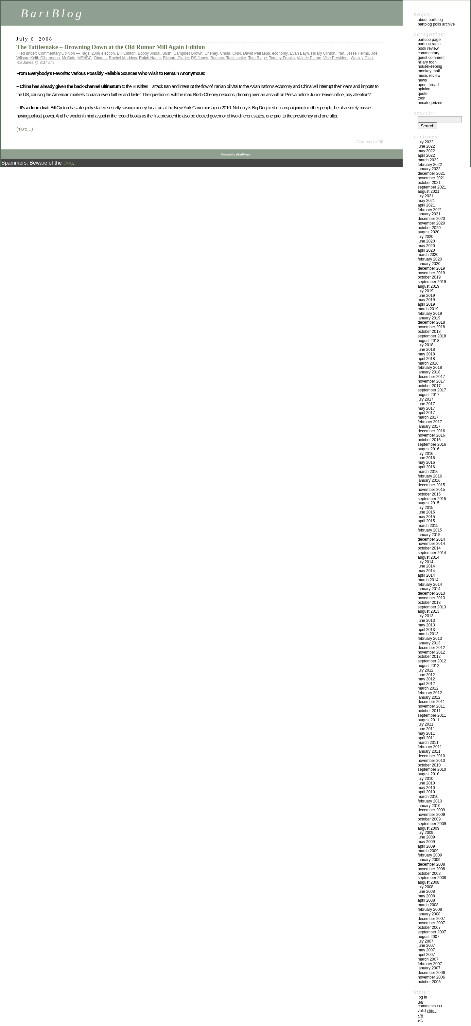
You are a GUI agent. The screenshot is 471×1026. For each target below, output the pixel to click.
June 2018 (426, 349)
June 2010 (426, 783)
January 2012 (429, 697)
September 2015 (432, 498)
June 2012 (426, 675)
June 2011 (426, 729)
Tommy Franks (282, 58)
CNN (236, 53)
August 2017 (428, 394)
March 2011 (428, 742)
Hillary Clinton (323, 53)
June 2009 (426, 837)
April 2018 (426, 358)
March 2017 (428, 417)
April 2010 (426, 792)
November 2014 (431, 543)
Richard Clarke (176, 58)
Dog (68, 163)
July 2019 (425, 291)
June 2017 (426, 404)
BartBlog (52, 13)
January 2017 (429, 426)
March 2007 (428, 959)
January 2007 (429, 968)
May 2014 (426, 570)
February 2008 (430, 909)
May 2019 (426, 299)
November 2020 (431, 223)
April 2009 (426, 846)
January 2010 (429, 805)
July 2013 (425, 616)
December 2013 (431, 593)
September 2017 (432, 390)
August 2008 (428, 882)
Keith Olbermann (45, 58)
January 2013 (429, 643)
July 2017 (425, 399)
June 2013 (426, 620)
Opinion (68, 53)
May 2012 (426, 679)
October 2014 (429, 548)
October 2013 (429, 602)
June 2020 (426, 241)
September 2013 (432, 607)
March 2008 (428, 905)
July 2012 (425, 670)
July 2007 (425, 941)
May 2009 (426, 841)
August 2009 (428, 828)
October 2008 (429, 873)
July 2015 (425, 507)
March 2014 (428, 580)
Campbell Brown (188, 53)
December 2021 (431, 173)
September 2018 (432, 336)
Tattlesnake (236, 58)
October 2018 (429, 331)
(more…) (24, 129)
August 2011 (428, 720)
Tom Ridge (257, 58)
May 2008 (426, 896)
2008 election (103, 53)
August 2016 (428, 449)
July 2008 (425, 887)
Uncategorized (430, 102)
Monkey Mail (429, 71)
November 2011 (431, 706)
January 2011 (429, 751)
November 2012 (431, 652)
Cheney (211, 53)
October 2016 (429, 440)
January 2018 (429, 372)
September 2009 (432, 823)
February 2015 (430, 530)
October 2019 (429, 277)
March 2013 (428, 634)
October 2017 (429, 386)
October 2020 (429, 227)
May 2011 (426, 733)
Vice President (335, 58)
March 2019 (428, 309)
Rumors (217, 58)
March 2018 (428, 363)
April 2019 (426, 304)
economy (280, 53)
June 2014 (426, 566)
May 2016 (426, 462)
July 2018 (425, 345)
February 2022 (430, 164)
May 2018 (426, 354)
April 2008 (426, 900)
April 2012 (426, 683)
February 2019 (430, 313)
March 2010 (428, 796)
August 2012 (428, 665)
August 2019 (428, 286)
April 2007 (426, 954)
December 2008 (431, 864)
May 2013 (426, 625)
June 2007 (426, 945)
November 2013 (431, 598)
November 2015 (431, 489)
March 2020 (428, 254)
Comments (430, 1006)
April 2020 (426, 250)
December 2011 (431, 701)
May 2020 (426, 245)
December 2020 (431, 218)
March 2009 (428, 851)
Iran (341, 53)
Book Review (428, 48)
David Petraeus (256, 53)
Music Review (429, 75)
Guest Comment (431, 57)
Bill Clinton (126, 53)
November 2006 (431, 977)
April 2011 (426, 738)
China (225, 53)
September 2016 (432, 444)
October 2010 (429, 765)
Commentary (49, 53)
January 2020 (429, 263)
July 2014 (425, 562)
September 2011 (432, 715)
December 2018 (431, 322)
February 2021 (430, 209)
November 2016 (431, 435)
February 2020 (430, 259)
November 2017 (431, 381)
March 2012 (428, 688)
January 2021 (429, 214)
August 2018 (428, 340)
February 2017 (430, 422)
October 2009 (429, 819)
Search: (424, 112)
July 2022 (425, 142)
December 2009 (431, 810)
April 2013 (426, 629)
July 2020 (425, 236)
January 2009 (429, 859)
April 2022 (426, 155)
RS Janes (199, 58)
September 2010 (432, 769)
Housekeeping (430, 66)
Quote (422, 93)
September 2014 (432, 552)
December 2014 (431, 539)
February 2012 (430, 693)
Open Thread (428, 84)
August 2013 (428, 611)
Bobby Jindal (149, 53)
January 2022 (429, 169)
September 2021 (432, 187)
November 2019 (431, 273)
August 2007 (428, 936)
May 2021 (426, 200)
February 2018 (430, 367)
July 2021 (425, 196)
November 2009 (431, 814)
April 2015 (426, 521)
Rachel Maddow (123, 58)
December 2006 (431, 972)
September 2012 (432, 661)
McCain (68, 58)
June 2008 (426, 891)
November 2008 (431, 869)
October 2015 (429, 494)
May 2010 (426, 787)
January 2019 (429, 318)
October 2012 (429, 656)
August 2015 (428, 503)
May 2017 (426, 408)
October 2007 (429, 927)
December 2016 (431, 431)
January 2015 (429, 534)
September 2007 (432, 932)
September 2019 (432, 281)
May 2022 (426, 151)
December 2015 (431, 485)
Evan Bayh (299, 53)
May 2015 (426, 516)
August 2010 (428, 774)
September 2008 (432, 877)
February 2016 (430, 476)
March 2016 (428, 471)
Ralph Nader (150, 58)
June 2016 (426, 458)
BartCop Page (429, 39)
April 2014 (426, 575)
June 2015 (426, 512)
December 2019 (431, 268)
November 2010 (431, 760)
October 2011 (429, 711)
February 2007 (430, 964)
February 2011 (430, 747)
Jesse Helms (357, 53)
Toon (421, 98)
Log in (422, 997)
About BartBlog (430, 19)
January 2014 (429, 588)
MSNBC (85, 58)
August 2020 (428, 232)
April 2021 (426, 205)
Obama (100, 58)
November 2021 (431, 178)
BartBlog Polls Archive (436, 24)
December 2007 (431, 918)
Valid (427, 1010)
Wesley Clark (362, 58)
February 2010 (430, 801)
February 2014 (430, 584)
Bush (167, 53)
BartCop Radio (429, 44)
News (422, 80)
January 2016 (429, 480)
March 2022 (428, 160)
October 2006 (429, 982)
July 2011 (425, 724)
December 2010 (431, 756)
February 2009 (430, 855)
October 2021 (429, 182)
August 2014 (428, 557)
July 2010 (425, 778)
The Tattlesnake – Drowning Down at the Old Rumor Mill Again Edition (110, 47)
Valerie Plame (309, 58)
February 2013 (430, 638)
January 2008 (429, 914)
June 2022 (426, 146)
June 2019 (426, 295)
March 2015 (428, 525)
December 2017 (431, 376)
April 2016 (426, 467)
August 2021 (428, 191)
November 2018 (431, 327)
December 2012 (431, 647)
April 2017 (426, 412)
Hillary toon (427, 62)
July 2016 (425, 453)
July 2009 (425, 832)
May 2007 (426, 950)
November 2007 (431, 923)
